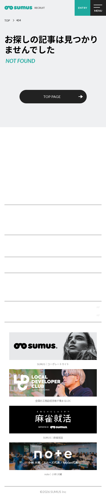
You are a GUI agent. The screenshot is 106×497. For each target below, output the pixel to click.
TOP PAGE (52, 96)
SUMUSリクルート (53, 153)
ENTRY (82, 7)
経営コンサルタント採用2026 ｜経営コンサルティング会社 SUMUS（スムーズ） (18, 7)
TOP (7, 20)
